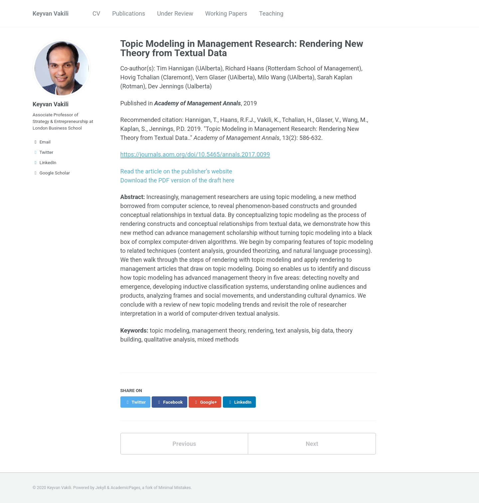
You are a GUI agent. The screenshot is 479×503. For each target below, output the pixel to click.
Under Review (175, 13)
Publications (128, 13)
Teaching (271, 13)
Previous (184, 443)
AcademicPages (125, 487)
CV (96, 13)
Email (42, 142)
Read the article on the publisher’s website (176, 171)
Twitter (43, 152)
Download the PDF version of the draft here (177, 180)
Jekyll (100, 487)
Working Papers (226, 13)
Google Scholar (51, 172)
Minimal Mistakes (174, 487)
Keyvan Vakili (51, 13)
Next (312, 443)
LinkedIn (44, 162)
